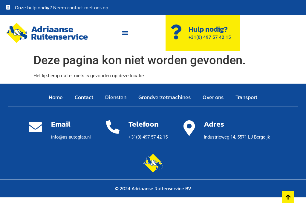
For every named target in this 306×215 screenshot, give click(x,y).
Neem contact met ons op (80, 7)
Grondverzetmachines (164, 97)
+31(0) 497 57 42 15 (148, 137)
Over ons (213, 97)
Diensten (115, 97)
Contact (84, 97)
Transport (246, 97)
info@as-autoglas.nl (71, 137)
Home (56, 97)
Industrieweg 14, (237, 137)
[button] (125, 33)
